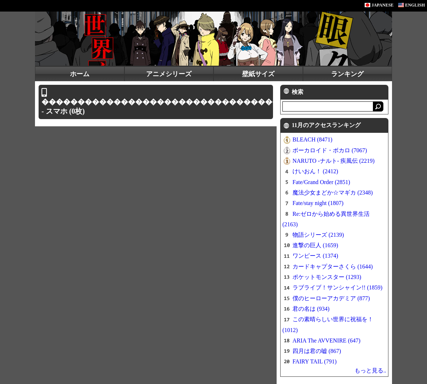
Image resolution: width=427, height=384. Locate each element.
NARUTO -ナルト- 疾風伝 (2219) (333, 161)
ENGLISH (411, 5)
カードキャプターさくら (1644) (332, 266)
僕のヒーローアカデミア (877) (331, 298)
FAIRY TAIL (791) (314, 361)
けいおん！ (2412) (315, 171)
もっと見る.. (370, 370)
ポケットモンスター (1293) (326, 277)
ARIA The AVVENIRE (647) (326, 340)
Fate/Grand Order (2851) (321, 182)
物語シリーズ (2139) (318, 235)
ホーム (79, 74)
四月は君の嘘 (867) (316, 351)
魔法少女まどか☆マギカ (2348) (332, 192)
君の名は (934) (311, 309)
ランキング (347, 74)
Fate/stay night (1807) (317, 203)
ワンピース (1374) (315, 256)
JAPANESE (379, 5)
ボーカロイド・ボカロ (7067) (329, 150)
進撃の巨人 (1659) (315, 245)
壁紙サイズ (258, 74)
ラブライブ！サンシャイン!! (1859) (337, 287)
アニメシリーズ (169, 74)
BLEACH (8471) (312, 139)
